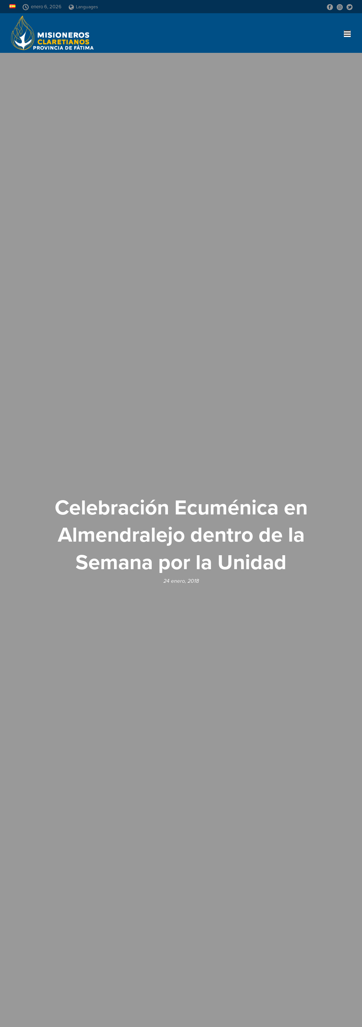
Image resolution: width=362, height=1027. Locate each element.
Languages (83, 6)
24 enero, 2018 (181, 581)
